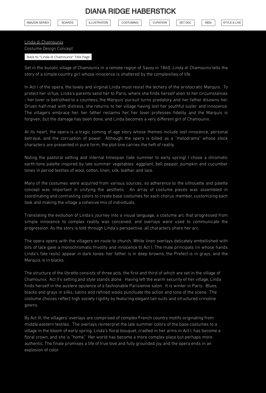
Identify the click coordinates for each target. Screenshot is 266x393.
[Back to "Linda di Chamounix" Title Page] (58, 56)
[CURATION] (160, 23)
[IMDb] (208, 23)
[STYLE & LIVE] (232, 23)
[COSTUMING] (129, 23)
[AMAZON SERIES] (37, 23)
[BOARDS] (68, 23)
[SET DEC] (185, 23)
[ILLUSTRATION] (98, 23)
